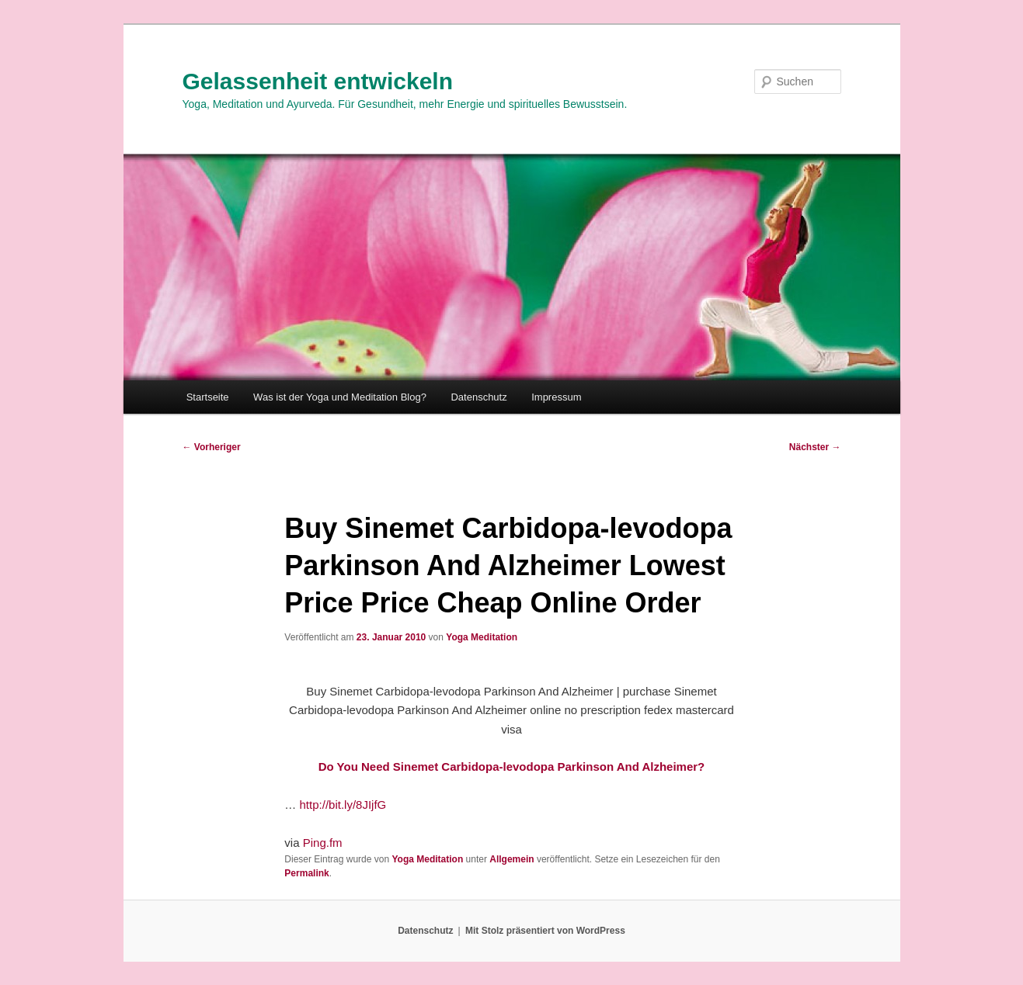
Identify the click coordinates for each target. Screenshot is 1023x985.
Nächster (815, 447)
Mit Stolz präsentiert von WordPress (545, 930)
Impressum (556, 397)
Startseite (207, 397)
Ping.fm (323, 842)
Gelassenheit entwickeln (318, 81)
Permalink (306, 873)
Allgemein (511, 859)
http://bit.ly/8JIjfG (343, 804)
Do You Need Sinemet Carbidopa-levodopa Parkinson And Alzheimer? (511, 766)
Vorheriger (212, 447)
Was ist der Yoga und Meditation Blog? (339, 397)
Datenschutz (478, 397)
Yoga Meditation (481, 637)
